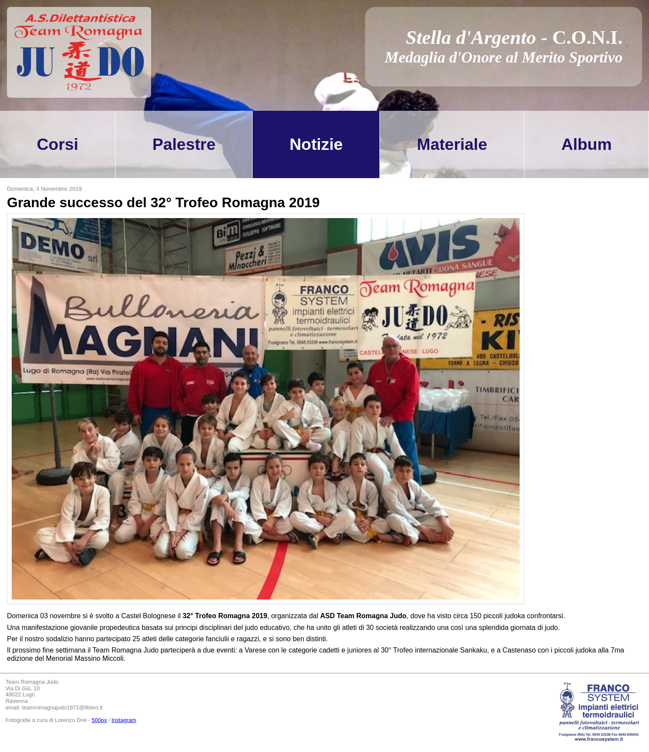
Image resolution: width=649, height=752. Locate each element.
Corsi (58, 144)
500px (99, 720)
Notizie (316, 144)
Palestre (183, 144)
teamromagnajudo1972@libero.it (62, 707)
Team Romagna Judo (32, 682)
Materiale (452, 144)
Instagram (124, 720)
